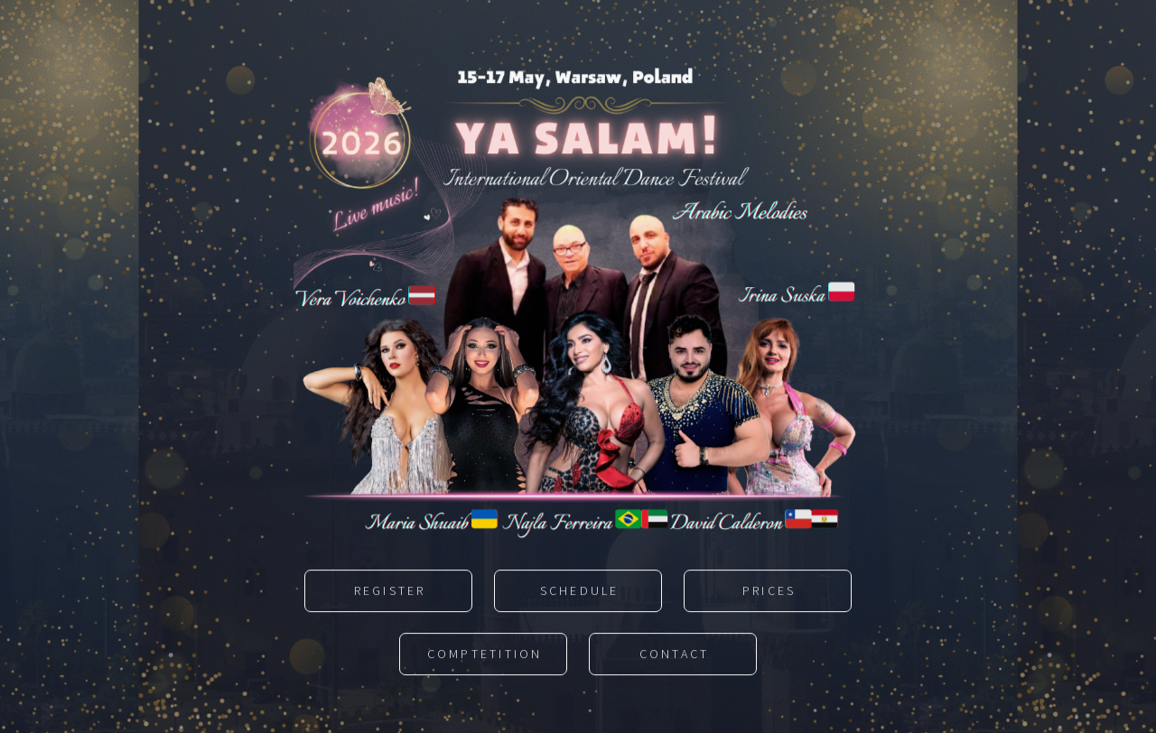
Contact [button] (674, 655)
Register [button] (390, 592)
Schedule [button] (580, 592)
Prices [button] (769, 592)
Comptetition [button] (485, 655)
